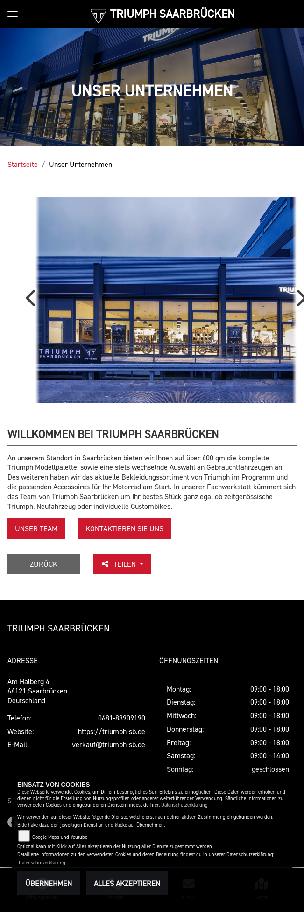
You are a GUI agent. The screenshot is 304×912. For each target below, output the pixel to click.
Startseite (22, 164)
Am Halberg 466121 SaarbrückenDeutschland (37, 691)
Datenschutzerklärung (184, 805)
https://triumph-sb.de (111, 731)
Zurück (43, 564)
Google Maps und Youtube (59, 837)
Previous (33, 301)
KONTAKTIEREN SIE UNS (124, 528)
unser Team (36, 528)
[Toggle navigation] (14, 14)
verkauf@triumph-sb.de (108, 744)
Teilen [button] (119, 564)
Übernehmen (48, 883)
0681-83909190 (121, 717)
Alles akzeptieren (127, 883)
